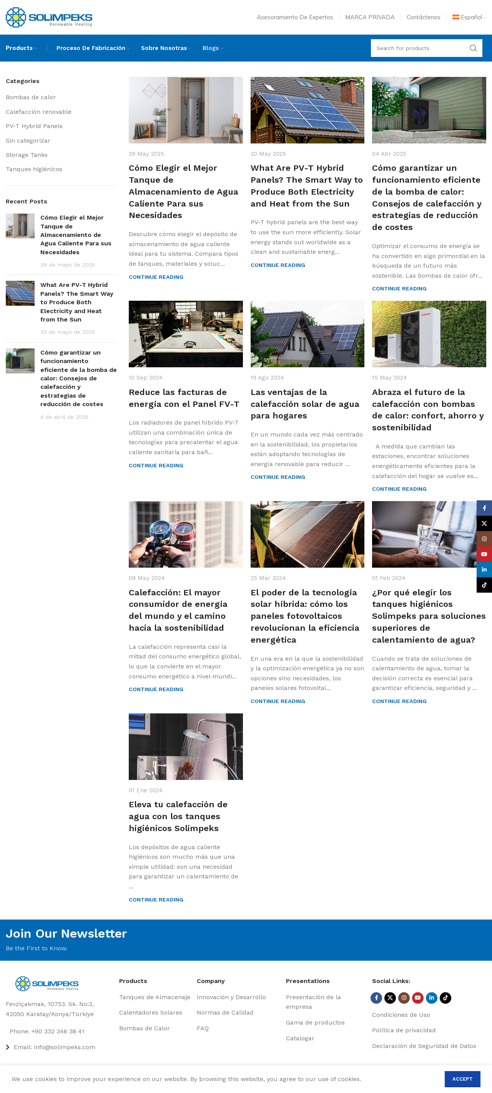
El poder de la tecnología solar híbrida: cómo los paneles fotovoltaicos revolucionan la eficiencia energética (305, 616)
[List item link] (59, 1031)
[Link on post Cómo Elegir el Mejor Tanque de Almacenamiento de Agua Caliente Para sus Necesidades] (186, 110)
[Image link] (49, 983)
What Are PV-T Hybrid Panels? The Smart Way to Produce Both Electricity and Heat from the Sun (76, 302)
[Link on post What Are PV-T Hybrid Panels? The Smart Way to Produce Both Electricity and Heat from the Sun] (308, 110)
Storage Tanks (27, 154)
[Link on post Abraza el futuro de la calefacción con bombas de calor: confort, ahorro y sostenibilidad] (429, 334)
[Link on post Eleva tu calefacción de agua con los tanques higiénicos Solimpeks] (186, 746)
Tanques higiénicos (34, 169)
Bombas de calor (31, 97)
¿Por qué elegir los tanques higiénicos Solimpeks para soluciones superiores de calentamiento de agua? (429, 616)
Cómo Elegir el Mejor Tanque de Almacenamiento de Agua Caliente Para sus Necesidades (75, 235)
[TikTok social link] (445, 998)
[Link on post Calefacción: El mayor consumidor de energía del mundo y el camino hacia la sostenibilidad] (186, 534)
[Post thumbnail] (20, 241)
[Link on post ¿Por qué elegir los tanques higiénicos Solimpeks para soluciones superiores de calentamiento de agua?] (429, 534)
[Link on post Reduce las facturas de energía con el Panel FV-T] (186, 334)
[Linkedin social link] (431, 998)
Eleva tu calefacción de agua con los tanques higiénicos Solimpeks (178, 816)
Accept (462, 1079)
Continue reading (156, 277)
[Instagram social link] (404, 998)
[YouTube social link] (418, 998)
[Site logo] (49, 16)
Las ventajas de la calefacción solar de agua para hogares (305, 404)
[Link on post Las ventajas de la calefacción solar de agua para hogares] (308, 334)
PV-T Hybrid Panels (34, 126)
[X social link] (390, 998)
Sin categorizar (28, 140)
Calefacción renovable (38, 111)
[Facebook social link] (376, 998)
